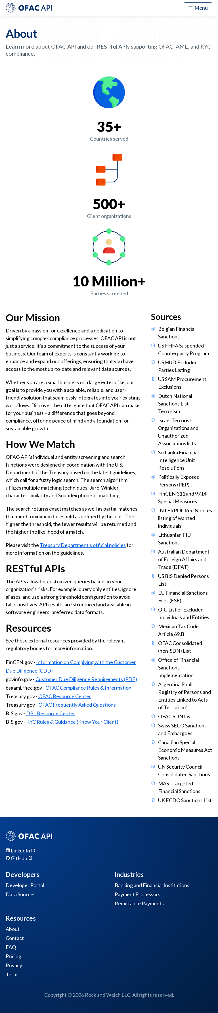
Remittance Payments (139, 903)
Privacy (14, 965)
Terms (13, 974)
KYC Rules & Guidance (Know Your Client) (72, 722)
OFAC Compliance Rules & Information (88, 688)
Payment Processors (137, 894)
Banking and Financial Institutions (152, 885)
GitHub (19, 858)
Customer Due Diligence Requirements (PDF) (86, 679)
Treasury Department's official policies (83, 545)
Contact (15, 938)
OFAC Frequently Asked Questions (77, 705)
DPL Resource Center (50, 713)
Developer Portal (25, 885)
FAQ (11, 947)
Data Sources (20, 894)
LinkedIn (20, 850)
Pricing (13, 956)
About (13, 929)
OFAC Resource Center (64, 696)
